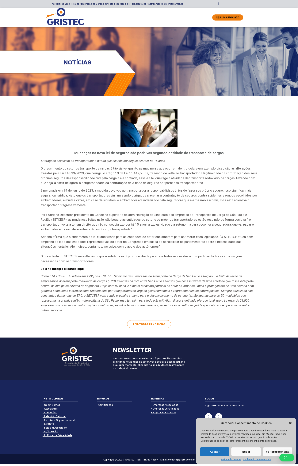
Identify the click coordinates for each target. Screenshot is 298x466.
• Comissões (50, 412)
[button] (290, 423)
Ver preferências (277, 451)
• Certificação (105, 405)
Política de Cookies (231, 459)
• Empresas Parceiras (163, 412)
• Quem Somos (51, 405)
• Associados (50, 408)
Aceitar (215, 451)
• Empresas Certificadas (165, 408)
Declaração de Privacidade (257, 459)
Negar (246, 451)
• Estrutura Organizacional (59, 420)
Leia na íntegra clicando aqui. (63, 269)
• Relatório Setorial (54, 416)
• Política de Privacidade (57, 435)
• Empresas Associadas (164, 405)
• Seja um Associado (55, 427)
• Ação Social (50, 431)
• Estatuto (48, 424)
